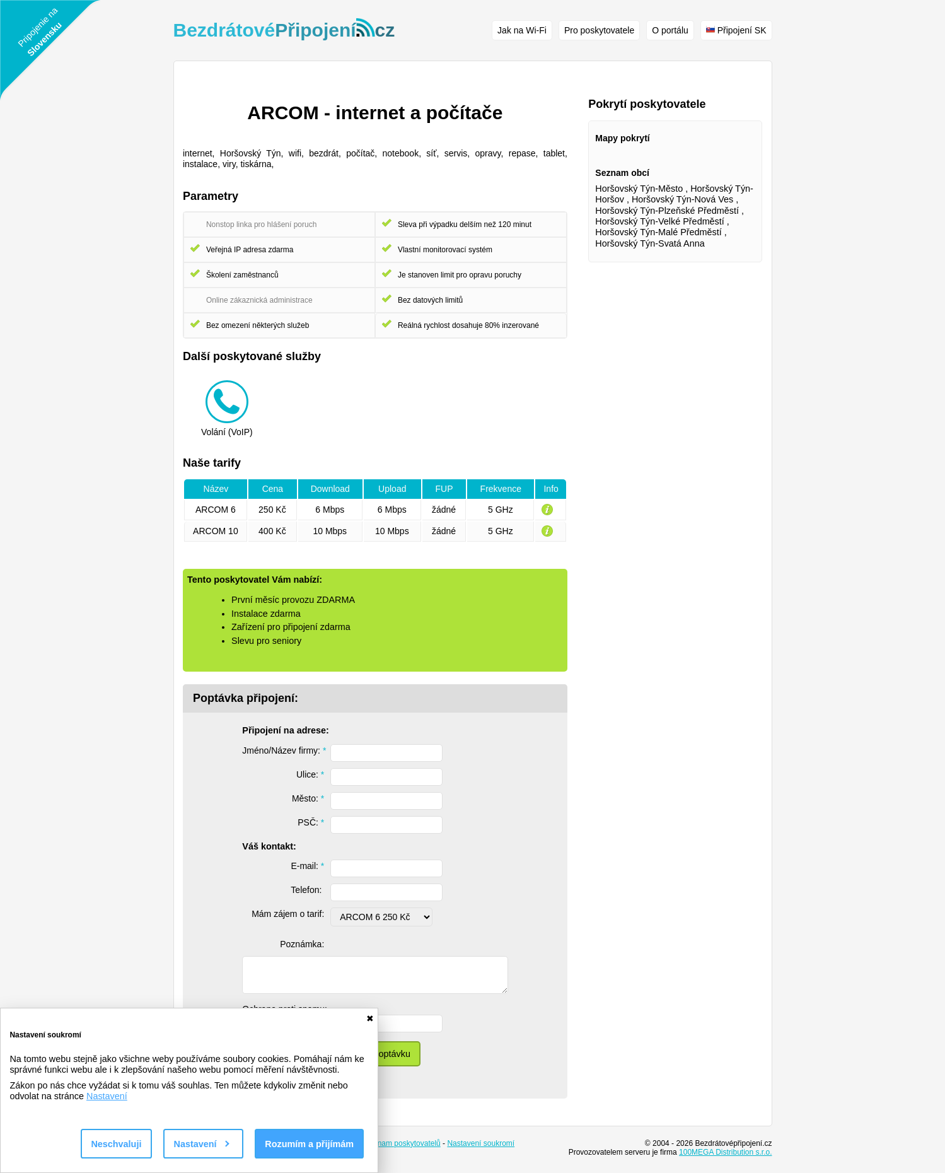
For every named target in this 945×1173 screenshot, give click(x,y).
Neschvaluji (116, 1144)
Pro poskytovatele (599, 30)
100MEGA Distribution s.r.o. (725, 1152)
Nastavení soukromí (480, 1143)
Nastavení (106, 1096)
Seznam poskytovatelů (402, 1143)
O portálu (670, 30)
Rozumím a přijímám (309, 1144)
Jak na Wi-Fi (522, 30)
